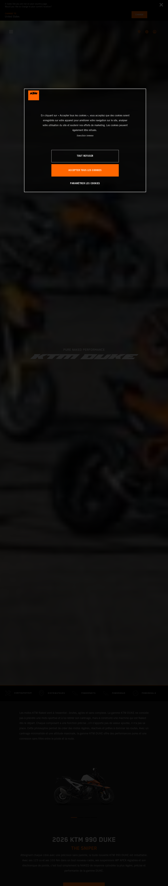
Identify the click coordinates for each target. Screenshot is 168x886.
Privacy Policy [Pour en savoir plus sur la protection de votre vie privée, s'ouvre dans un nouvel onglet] (81, 135)
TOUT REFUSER (85, 156)
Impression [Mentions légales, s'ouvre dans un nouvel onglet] (90, 135)
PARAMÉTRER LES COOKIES (85, 183)
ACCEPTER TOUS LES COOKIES (85, 170)
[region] (85, 140)
